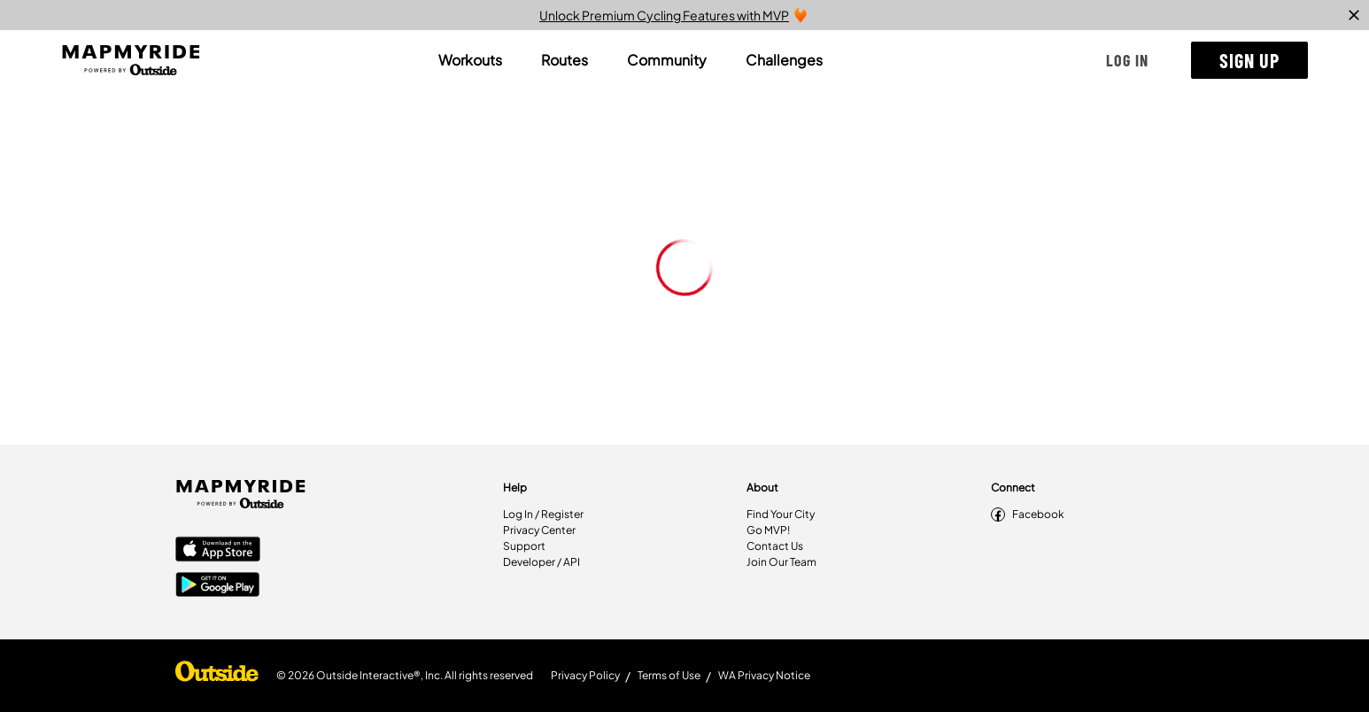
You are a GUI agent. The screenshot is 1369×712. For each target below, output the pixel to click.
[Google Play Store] (217, 586)
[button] (1127, 60)
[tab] (470, 60)
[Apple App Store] (217, 551)
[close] (1353, 15)
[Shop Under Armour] (217, 676)
